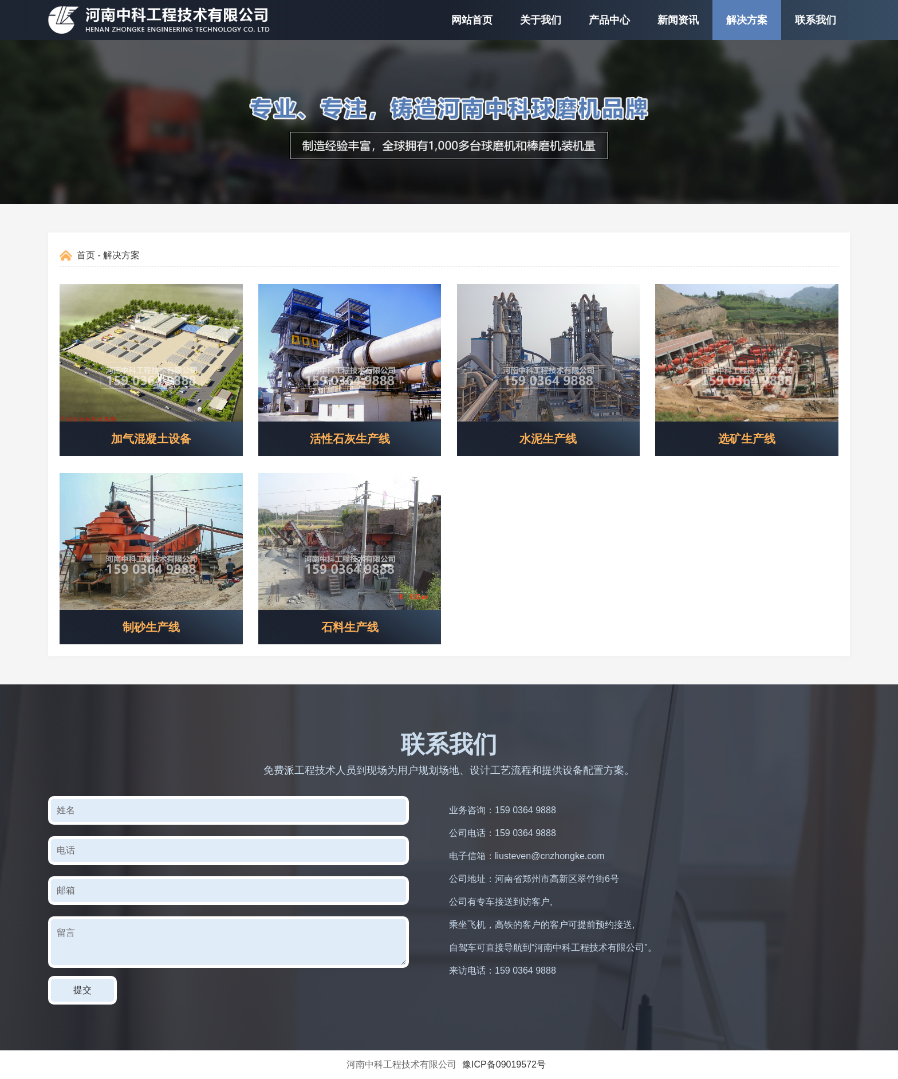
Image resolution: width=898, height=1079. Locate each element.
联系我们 (815, 20)
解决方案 (746, 20)
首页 (86, 255)
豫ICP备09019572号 (504, 1064)
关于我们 (540, 20)
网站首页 (472, 20)
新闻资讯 (678, 20)
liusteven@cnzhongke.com (549, 856)
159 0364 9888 (525, 810)
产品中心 (609, 20)
